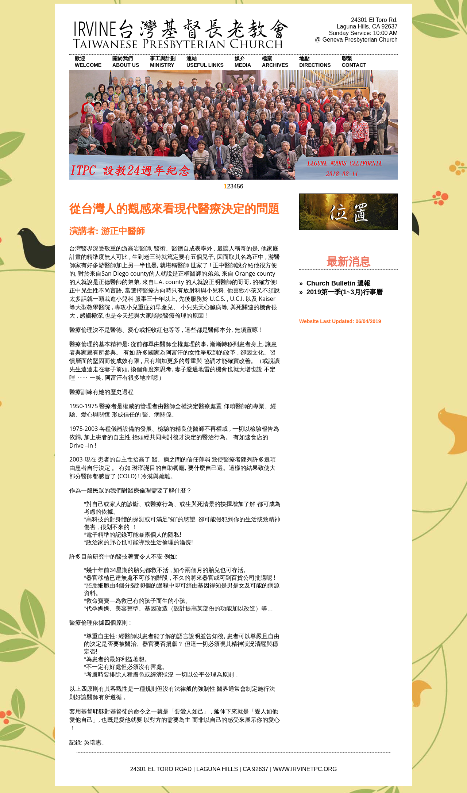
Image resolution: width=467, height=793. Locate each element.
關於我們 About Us (125, 61)
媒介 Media (243, 61)
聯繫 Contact (354, 61)
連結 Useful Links (205, 61)
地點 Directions (315, 61)
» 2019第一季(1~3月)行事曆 (341, 292)
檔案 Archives (275, 61)
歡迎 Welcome (88, 61)
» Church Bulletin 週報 (334, 283)
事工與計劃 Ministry (162, 61)
